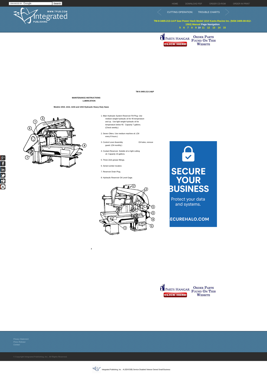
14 (219, 27)
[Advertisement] (85, 56)
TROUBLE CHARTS (209, 12)
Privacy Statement (20, 339)
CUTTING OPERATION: (180, 12)
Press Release (19, 342)
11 (203, 27)
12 (208, 27)
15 (224, 27)
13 (214, 27)
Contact (16, 345)
